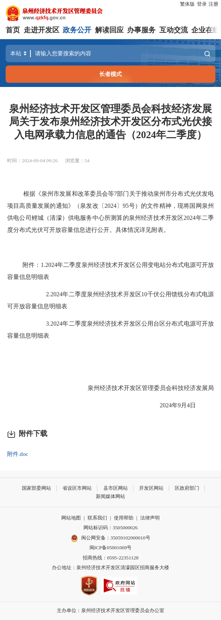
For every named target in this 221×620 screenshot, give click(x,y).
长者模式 (110, 74)
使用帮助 (123, 518)
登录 (202, 4)
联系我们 (97, 518)
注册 (213, 4)
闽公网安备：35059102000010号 (110, 538)
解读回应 (109, 30)
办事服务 (141, 30)
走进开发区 (41, 30)
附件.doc (17, 454)
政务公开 (77, 30)
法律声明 (150, 518)
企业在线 (205, 30)
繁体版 (187, 4)
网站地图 (71, 518)
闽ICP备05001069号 (110, 547)
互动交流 (173, 30)
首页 (13, 30)
